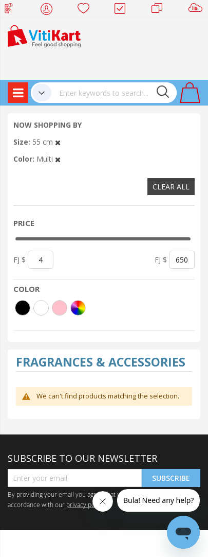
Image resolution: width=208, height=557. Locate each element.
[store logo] (44, 35)
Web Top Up (13, 10)
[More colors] (78, 308)
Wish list (87, 10)
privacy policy (85, 504)
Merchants (160, 10)
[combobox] (114, 92)
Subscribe (171, 478)
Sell (197, 10)
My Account (50, 10)
